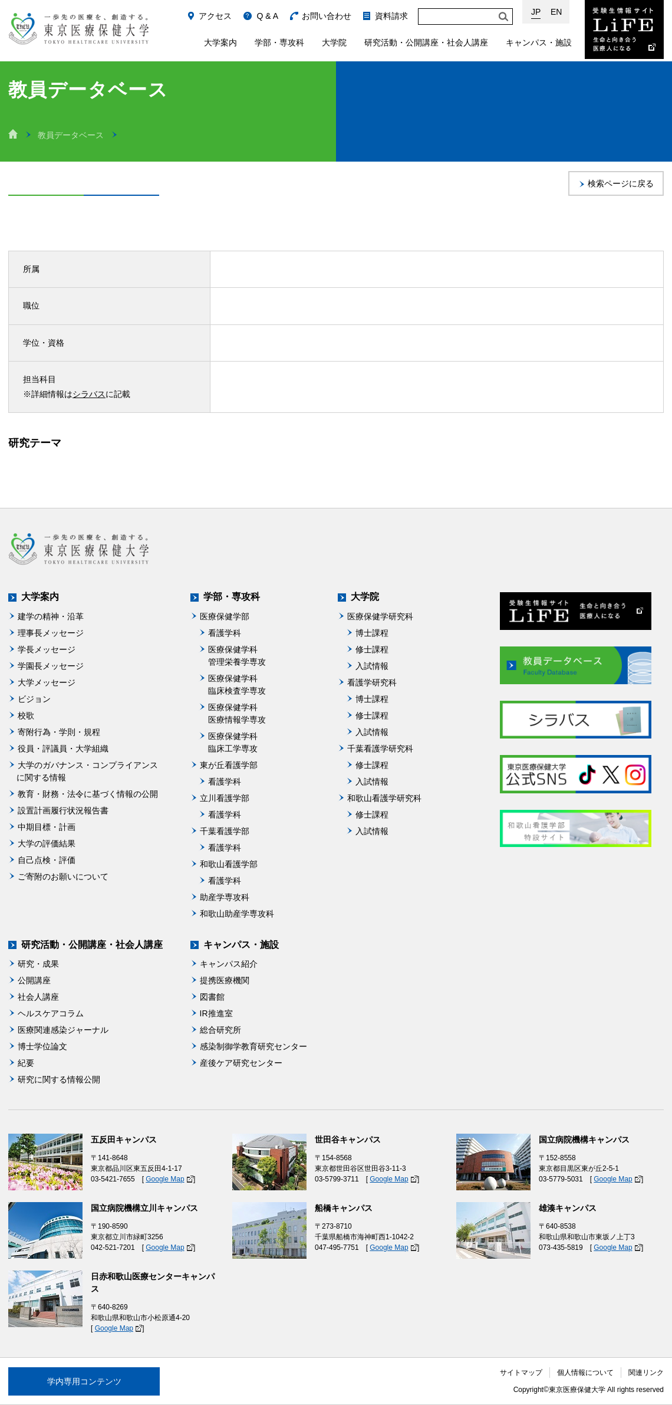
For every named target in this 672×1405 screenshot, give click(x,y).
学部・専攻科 (279, 42)
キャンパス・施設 (539, 42)
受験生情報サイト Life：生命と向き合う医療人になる (624, 29)
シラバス (89, 394)
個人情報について (585, 1372)
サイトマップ (521, 1372)
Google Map (165, 1179)
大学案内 (220, 42)
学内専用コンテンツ (84, 1381)
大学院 (334, 42)
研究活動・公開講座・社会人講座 (426, 42)
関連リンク (646, 1372)
